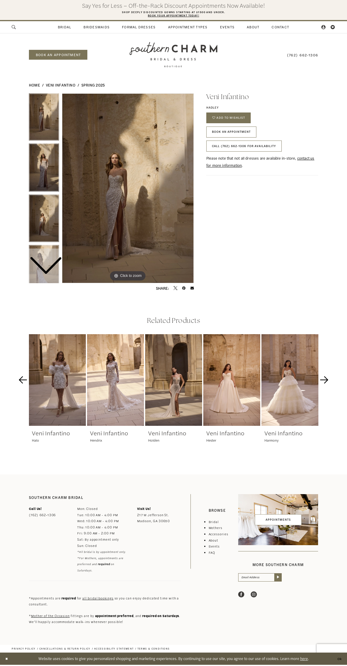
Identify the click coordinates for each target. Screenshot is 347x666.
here (304, 659)
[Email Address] (264, 579)
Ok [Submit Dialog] (339, 659)
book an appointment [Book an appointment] (58, 56)
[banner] (173, 56)
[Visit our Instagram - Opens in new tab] (254, 597)
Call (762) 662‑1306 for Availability (251, 155)
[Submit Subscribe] (285, 579)
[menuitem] (14, 29)
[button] (324, 29)
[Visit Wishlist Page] (332, 29)
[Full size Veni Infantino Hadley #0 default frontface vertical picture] (127, 189)
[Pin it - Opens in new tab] (183, 290)
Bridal (214, 523)
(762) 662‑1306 (42, 516)
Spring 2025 (93, 86)
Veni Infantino (60, 86)
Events (214, 547)
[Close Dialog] (7, 660)
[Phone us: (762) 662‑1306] (302, 56)
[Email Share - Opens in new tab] (192, 289)
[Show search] (14, 29)
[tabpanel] (127, 189)
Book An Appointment (235, 138)
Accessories (218, 535)
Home (34, 86)
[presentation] (57, 381)
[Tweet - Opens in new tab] (175, 290)
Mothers (215, 529)
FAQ (212, 553)
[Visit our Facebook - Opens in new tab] (241, 597)
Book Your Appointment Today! (173, 16)
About (214, 541)
